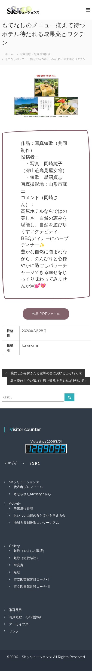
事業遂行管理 (23, 508)
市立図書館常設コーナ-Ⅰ (32, 579)
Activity (15, 503)
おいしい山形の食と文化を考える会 (39, 515)
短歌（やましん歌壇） (30, 551)
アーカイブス (18, 624)
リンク (14, 631)
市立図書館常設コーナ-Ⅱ (32, 586)
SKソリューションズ (24, 482)
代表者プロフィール (28, 487)
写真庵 (18, 565)
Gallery (14, 546)
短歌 (17, 572)
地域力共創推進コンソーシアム (36, 523)
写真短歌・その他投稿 (25, 617)
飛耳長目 (15, 610)
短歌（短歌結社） (27, 558)
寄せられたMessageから (32, 494)
